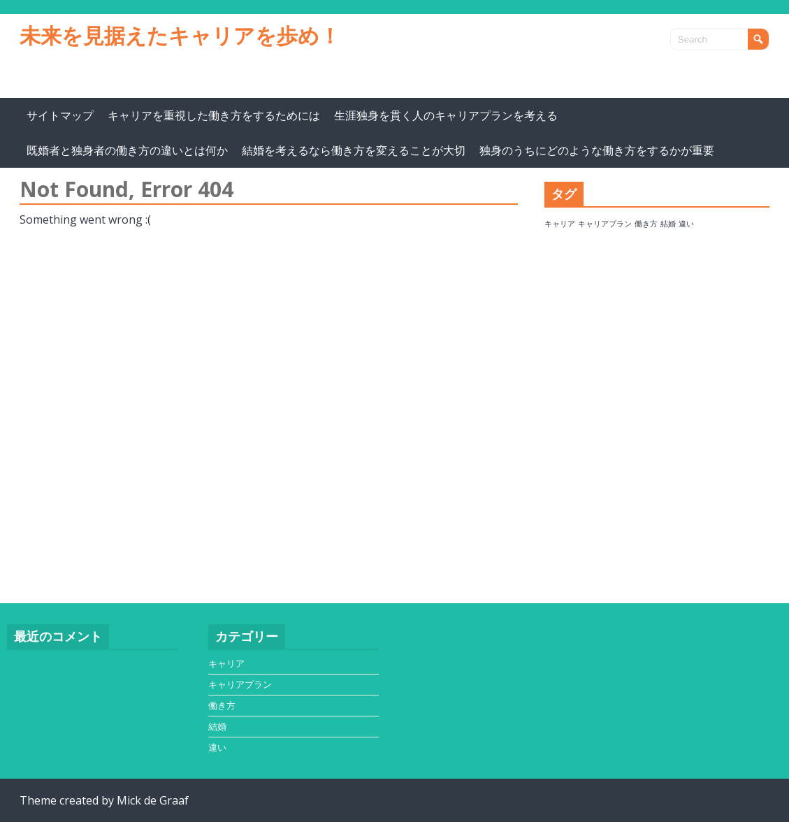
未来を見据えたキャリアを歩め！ (180, 35)
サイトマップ (60, 115)
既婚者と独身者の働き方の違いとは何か (127, 150)
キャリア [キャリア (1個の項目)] (559, 224)
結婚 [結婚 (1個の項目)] (668, 224)
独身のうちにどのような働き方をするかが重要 (596, 150)
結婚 (217, 726)
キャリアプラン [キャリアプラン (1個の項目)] (605, 224)
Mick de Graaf (153, 800)
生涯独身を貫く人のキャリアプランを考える (446, 115)
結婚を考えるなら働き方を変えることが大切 (353, 150)
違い (217, 747)
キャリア (226, 663)
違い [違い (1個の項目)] (686, 224)
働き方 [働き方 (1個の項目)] (646, 224)
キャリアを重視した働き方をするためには (214, 115)
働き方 (222, 705)
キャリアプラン (240, 684)
